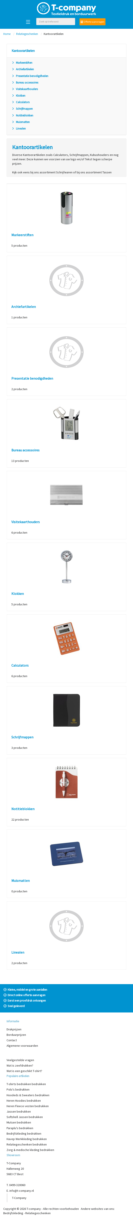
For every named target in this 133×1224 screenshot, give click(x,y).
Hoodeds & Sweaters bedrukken (28, 1095)
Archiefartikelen (23, 69)
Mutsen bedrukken (19, 1122)
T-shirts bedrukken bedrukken (26, 1084)
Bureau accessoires (25, 82)
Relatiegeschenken (27, 34)
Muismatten (21, 122)
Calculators (20, 102)
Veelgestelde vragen (20, 1060)
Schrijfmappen (22, 109)
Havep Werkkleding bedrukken (27, 1139)
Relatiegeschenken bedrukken (27, 1144)
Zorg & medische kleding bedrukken (30, 1150)
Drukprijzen (14, 1029)
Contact (12, 1040)
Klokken (18, 95)
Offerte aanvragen (92, 21)
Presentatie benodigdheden (30, 76)
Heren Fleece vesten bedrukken (28, 1106)
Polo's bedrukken (18, 1089)
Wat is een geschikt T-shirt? (24, 1071)
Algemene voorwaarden (22, 1046)
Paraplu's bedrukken (20, 1128)
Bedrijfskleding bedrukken (24, 1133)
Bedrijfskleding (13, 1213)
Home (6, 34)
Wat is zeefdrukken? (20, 1065)
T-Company (19, 1198)
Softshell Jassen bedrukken (25, 1117)
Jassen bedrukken (19, 1111)
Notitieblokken (22, 115)
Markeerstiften (22, 63)
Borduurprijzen (16, 1035)
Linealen (19, 128)
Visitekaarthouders (25, 89)
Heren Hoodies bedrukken (24, 1101)
